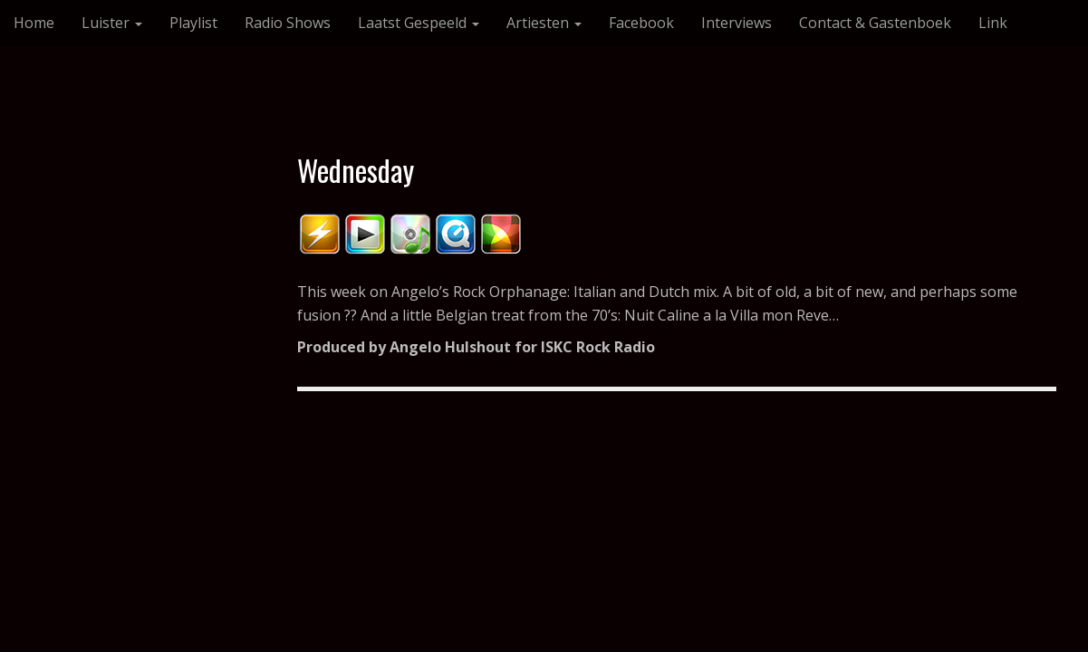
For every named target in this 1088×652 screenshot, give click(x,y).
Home (34, 23)
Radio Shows (288, 23)
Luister (112, 23)
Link (992, 23)
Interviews (736, 23)
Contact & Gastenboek (875, 23)
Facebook (641, 23)
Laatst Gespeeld (418, 23)
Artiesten (544, 23)
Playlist (193, 23)
